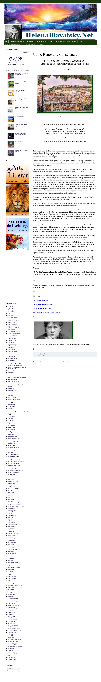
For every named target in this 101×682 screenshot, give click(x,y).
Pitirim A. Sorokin (12, 578)
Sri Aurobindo (11, 614)
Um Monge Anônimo (12, 645)
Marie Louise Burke (12, 521)
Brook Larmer (11, 354)
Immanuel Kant (11, 450)
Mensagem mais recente (39, 361)
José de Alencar (11, 483)
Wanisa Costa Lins (12, 657)
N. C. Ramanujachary (13, 549)
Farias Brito (10, 422)
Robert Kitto (10, 592)
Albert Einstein (11, 315)
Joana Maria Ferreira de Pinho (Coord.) (17, 461)
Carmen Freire (11, 370)
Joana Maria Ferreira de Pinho (15, 459)
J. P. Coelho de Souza (13, 454)
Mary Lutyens (11, 528)
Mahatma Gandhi (12, 510)
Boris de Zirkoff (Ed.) (12, 351)
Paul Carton (10, 574)
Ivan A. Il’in (10, 452)
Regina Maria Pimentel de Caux (15, 585)
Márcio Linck (10, 517)
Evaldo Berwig (11, 418)
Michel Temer (11, 537)
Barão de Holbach (12, 346)
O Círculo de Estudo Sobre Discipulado (33, 44)
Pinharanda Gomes (12, 576)
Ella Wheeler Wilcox (12, 410)
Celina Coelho (11, 376)
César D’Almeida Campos (14, 381)
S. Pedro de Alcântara (13, 598)
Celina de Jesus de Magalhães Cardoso (17, 377)
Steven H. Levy (11, 616)
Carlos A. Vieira (11, 360)
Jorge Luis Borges (12, 477)
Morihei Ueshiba (11, 540)
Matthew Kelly (11, 531)
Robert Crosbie (11, 591)
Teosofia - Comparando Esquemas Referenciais (20, 134)
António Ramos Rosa (13, 329)
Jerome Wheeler (11, 458)
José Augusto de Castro (13, 481)
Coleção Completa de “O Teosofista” (44, 41)
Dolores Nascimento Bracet (14, 399)
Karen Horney (11, 495)
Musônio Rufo (11, 547)
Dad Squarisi (11, 392)
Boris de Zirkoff (11, 349)
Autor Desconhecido (12, 344)
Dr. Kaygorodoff (11, 404)
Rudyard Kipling (11, 594)
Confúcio (10, 386)
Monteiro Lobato (11, 539)
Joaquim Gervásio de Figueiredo (15, 470)
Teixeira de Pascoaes (13, 625)
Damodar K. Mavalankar (13, 394)
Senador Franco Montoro (13, 605)
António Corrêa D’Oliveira (14, 328)
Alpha (9, 326)
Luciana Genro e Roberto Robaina (16, 506)
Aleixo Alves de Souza (13, 317)
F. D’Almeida (10, 420)
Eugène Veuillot (11, 416)
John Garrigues (11, 474)
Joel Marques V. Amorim (13, 472)
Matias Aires (10, 530)
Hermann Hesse (11, 443)
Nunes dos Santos (12, 553)
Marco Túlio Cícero (12, 519)
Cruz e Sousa (11, 388)
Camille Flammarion (12, 358)
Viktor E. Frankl (11, 652)
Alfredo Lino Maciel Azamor (14, 320)
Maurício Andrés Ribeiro (13, 533)
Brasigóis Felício (11, 353)
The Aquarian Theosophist (14, 628)
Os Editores (10, 565)
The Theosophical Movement (14, 630)
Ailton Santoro (11, 311)
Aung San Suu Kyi (12, 340)
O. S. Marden (11, 558)
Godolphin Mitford (12, 431)
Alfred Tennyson (11, 319)
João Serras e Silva (41, 355)
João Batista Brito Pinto (13, 463)
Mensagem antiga (92, 361)
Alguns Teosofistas (12, 322)
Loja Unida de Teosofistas (14, 504)
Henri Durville (11, 440)
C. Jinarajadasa (11, 356)
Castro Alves (10, 372)
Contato (80, 41)
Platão (9, 580)
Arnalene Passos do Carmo (14, 333)
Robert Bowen (11, 589)
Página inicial (66, 361)
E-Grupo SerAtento (71, 41)
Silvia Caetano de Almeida (14, 609)
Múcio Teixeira (11, 544)
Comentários (11, 671)
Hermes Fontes (11, 445)
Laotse (9, 497)
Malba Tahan (11, 513)
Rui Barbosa (10, 596)
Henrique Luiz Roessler (13, 441)
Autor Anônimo (11, 342)
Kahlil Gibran (11, 492)
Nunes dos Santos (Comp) (14, 555)
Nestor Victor (11, 551)
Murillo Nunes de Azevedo (14, 546)
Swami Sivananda (12, 618)
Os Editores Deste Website (14, 567)
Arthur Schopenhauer (13, 335)
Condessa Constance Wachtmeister (16, 385)
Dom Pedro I (10, 401)
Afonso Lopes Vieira (12, 310)
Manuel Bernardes (12, 515)
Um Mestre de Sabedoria (13, 641)
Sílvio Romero (11, 610)
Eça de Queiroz (11, 406)
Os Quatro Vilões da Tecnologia (19, 142)
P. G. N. (9, 573)
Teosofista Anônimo (12, 627)
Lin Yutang (10, 501)
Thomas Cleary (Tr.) (12, 637)
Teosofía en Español (60, 41)
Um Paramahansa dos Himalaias (15, 646)
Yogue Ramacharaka (12, 661)
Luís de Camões (11, 508)
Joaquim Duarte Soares (13, 468)
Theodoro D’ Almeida (12, 632)
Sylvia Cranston (11, 621)
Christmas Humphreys (13, 383)
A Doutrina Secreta (19, 116)
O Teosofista (10, 556)
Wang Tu (10, 655)
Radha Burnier (11, 582)
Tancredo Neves (11, 623)
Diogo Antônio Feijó (12, 397)
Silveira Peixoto (11, 607)
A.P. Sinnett (10, 306)
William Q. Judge (12, 659)
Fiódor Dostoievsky (12, 423)
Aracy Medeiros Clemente (14, 331)
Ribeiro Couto (11, 587)
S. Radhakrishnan (12, 600)
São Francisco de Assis (13, 601)
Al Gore (9, 313)
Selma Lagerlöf (11, 603)
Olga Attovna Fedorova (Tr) (14, 564)
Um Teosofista (11, 648)
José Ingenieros (11, 485)
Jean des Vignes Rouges (13, 456)
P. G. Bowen (10, 571)
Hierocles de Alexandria (13, 447)
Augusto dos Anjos (12, 338)
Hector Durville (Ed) (12, 434)
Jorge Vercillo (11, 479)
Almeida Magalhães (12, 324)
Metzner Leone (11, 535)
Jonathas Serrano (12, 476)
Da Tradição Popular (12, 390)
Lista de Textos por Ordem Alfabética (13, 44)
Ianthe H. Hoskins (12, 449)
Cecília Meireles (11, 374)
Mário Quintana (11, 522)
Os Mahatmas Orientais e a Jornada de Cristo (21, 74)
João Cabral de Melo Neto (14, 465)
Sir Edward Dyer (11, 612)
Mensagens (10, 668)
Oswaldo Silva (11, 569)
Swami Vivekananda (12, 619)
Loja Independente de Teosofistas (15, 503)
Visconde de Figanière (13, 654)
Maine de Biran (11, 512)
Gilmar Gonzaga (11, 429)
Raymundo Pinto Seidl (13, 583)
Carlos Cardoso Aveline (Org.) (15, 365)
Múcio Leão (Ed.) (12, 542)
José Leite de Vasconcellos (14, 488)
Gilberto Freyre (11, 427)
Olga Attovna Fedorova (13, 562)
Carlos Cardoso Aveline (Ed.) (14, 363)
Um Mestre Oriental (12, 643)
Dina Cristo (10, 395)
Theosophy (10, 634)
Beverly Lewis (11, 347)
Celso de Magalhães (12, 379)
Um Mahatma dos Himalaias (14, 639)
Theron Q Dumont (12, 636)
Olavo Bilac (10, 560)
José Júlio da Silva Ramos (14, 486)
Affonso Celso (11, 308)
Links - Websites (30, 41)
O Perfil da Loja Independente (17, 41)
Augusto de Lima (12, 337)
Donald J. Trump (11, 403)
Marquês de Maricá (12, 524)
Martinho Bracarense (12, 526)
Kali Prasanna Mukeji (13, 494)
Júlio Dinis (10, 490)
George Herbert (11, 425)
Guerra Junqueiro (12, 432)
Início (6, 41)
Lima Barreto (11, 499)
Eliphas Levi (10, 408)
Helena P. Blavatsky (12, 436)
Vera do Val (10, 650)
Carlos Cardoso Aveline (13, 362)
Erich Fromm (11, 415)
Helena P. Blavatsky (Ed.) (13, 438)
